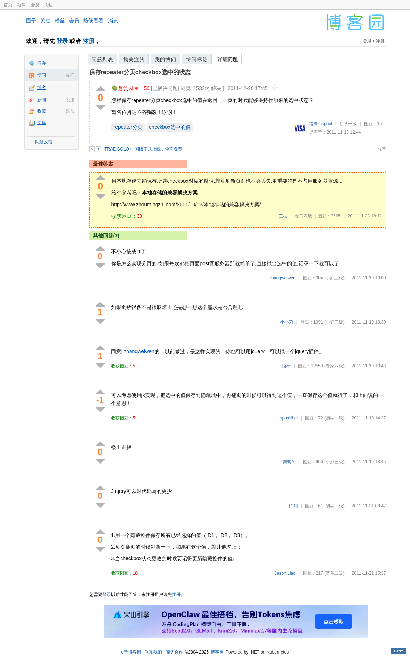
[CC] (293, 505)
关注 (45, 21)
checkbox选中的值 (170, 127)
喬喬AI (289, 461)
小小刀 (286, 322)
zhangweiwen (282, 277)
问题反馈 (43, 141)
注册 (88, 41)
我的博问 (165, 59)
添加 (70, 111)
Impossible (287, 418)
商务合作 (174, 652)
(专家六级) (334, 365)
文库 (41, 122)
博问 (41, 75)
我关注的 (134, 59)
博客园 (217, 652)
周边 (48, 4)
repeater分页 (128, 127)
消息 (113, 21)
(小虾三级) (334, 277)
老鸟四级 (303, 216)
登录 (62, 41)
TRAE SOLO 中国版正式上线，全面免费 (143, 149)
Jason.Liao (285, 573)
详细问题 (227, 59)
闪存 (41, 63)
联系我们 (153, 652)
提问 (70, 75)
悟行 (286, 365)
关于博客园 (130, 652)
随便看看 (93, 21)
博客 (41, 87)
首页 (8, 4)
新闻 (21, 4)
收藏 (41, 111)
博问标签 (197, 59)
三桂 (283, 216)
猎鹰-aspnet (320, 123)
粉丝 (60, 21)
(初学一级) (334, 418)
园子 (31, 21)
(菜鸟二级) (334, 573)
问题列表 (102, 59)
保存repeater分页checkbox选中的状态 (140, 72)
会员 (35, 4)
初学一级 (348, 123)
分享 (381, 149)
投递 (70, 99)
